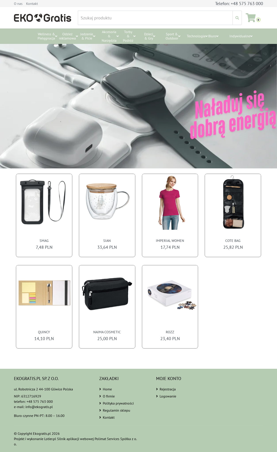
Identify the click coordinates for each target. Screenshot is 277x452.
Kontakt (32, 3)
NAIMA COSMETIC (107, 332)
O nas (18, 3)
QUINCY (44, 332)
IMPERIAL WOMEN (170, 241)
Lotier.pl (50, 439)
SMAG (44, 241)
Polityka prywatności (116, 403)
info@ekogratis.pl (39, 407)
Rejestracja (166, 389)
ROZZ (170, 332)
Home (105, 389)
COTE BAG (233, 241)
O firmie (107, 396)
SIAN (107, 241)
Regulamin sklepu (114, 410)
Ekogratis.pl (42, 433)
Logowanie (166, 396)
